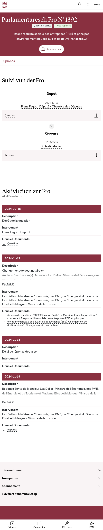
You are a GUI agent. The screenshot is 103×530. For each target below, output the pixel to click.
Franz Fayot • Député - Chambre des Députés (51, 106)
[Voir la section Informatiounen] (99, 470)
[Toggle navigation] (97, 4)
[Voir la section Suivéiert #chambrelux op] (99, 493)
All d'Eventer (10, 196)
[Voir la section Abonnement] (99, 485)
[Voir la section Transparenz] (99, 478)
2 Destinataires (51, 146)
